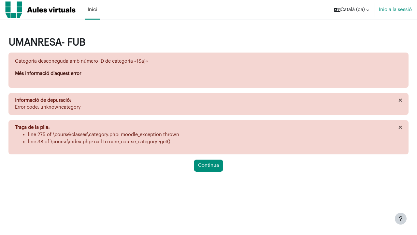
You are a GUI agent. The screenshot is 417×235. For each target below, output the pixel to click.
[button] (351, 10)
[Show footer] (401, 219)
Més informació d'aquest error (64, 73)
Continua (208, 167)
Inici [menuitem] (92, 9)
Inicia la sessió (395, 9)
